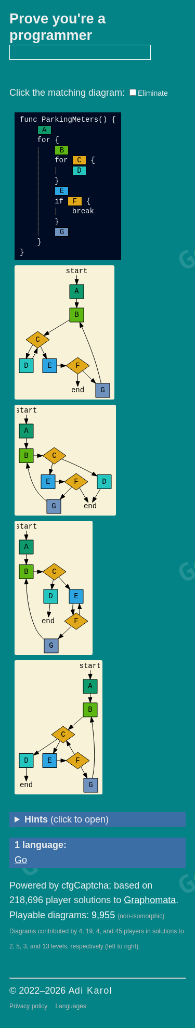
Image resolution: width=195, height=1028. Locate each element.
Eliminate (153, 93)
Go (21, 860)
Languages (70, 1006)
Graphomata (150, 900)
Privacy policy (28, 1006)
